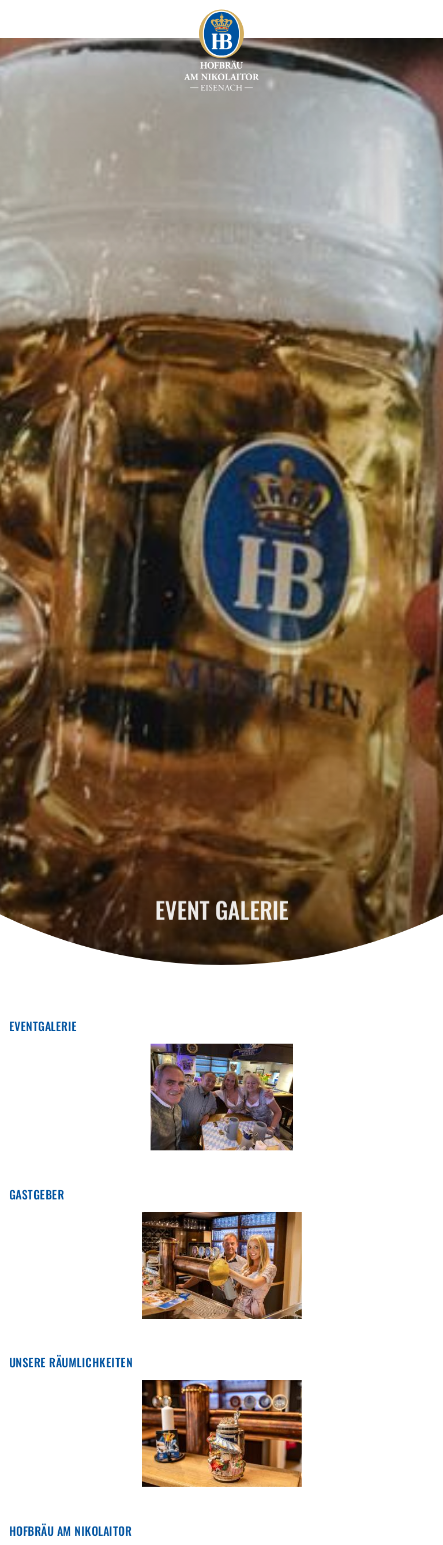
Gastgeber (36, 1194)
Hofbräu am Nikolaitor (70, 1530)
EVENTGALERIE (43, 1025)
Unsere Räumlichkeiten (71, 1362)
